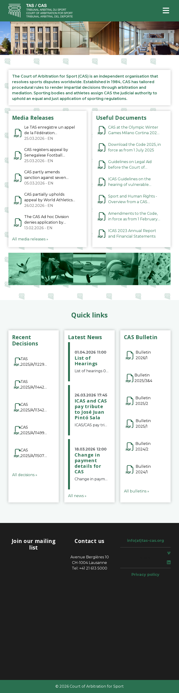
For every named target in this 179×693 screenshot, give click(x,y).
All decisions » (24, 475)
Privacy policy (145, 574)
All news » (77, 496)
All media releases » (30, 239)
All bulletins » (136, 491)
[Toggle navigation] (166, 11)
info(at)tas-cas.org (145, 540)
